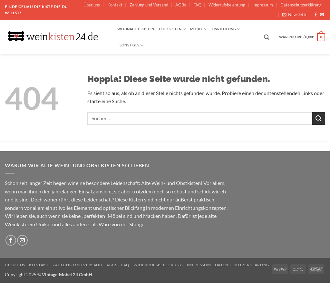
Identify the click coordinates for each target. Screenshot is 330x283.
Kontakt (114, 4)
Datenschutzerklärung (301, 4)
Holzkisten (172, 29)
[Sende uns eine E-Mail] (322, 15)
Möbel (198, 29)
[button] (295, 14)
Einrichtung (226, 29)
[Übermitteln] (318, 118)
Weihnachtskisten (135, 29)
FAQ (197, 4)
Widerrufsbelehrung (227, 4)
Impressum (262, 4)
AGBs (180, 4)
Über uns (91, 4)
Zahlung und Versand (149, 4)
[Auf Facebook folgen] (316, 15)
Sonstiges (131, 45)
